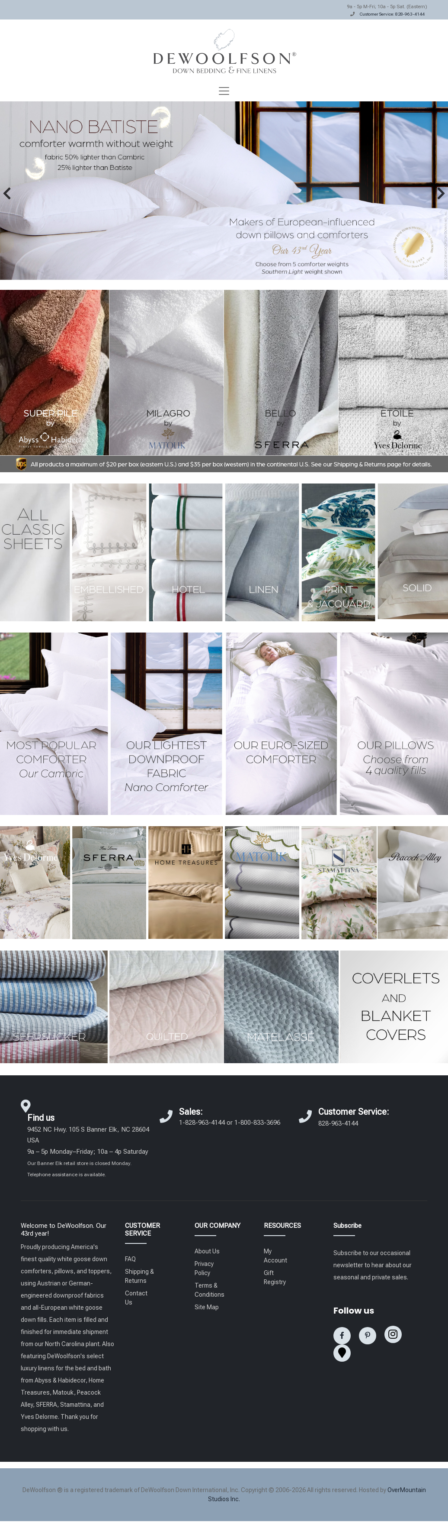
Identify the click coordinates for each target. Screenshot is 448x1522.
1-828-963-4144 (202, 1122)
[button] (7, 193)
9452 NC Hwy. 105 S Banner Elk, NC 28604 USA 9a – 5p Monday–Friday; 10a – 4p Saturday (88, 1152)
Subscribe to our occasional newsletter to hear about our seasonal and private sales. (372, 1265)
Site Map (207, 1307)
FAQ (130, 1259)
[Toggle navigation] (224, 91)
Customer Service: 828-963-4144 (392, 14)
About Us (207, 1251)
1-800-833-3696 (257, 1122)
